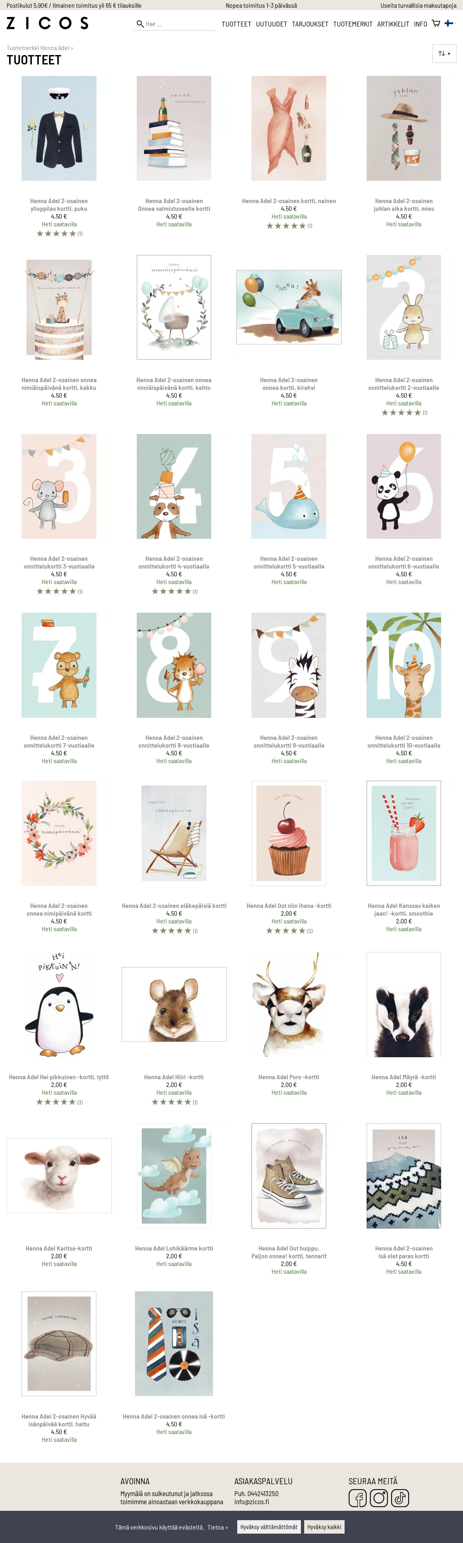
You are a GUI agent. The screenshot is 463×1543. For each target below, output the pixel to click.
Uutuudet (271, 23)
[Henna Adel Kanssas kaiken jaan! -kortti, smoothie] (404, 861)
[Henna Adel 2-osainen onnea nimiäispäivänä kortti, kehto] (174, 339)
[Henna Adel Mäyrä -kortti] (404, 1033)
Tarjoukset (310, 23)
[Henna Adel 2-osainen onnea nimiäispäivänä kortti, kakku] (59, 339)
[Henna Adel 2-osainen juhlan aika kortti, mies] (404, 160)
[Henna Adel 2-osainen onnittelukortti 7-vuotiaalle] (59, 692)
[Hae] (174, 24)
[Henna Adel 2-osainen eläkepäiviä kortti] (174, 861)
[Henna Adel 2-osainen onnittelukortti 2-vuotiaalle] (404, 339)
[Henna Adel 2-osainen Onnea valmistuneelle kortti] (174, 160)
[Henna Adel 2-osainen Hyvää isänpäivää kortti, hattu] (59, 1370)
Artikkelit (393, 23)
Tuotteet (237, 23)
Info (420, 23)
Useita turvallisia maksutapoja (418, 5)
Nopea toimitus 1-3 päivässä (261, 5)
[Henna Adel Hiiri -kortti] (174, 1033)
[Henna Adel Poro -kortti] (289, 1033)
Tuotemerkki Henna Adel (40, 47)
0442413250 (262, 1493)
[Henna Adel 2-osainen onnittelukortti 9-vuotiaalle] (289, 692)
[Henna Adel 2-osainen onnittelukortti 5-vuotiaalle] (289, 518)
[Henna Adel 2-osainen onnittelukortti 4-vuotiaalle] (174, 518)
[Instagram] (379, 1498)
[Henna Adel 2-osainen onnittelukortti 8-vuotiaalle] (174, 692)
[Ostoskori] (436, 23)
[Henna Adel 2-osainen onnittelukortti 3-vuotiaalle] (59, 518)
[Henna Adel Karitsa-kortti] (59, 1202)
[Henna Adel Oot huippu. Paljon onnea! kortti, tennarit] (289, 1202)
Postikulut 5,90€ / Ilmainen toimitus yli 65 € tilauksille (74, 5)
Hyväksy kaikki (324, 1526)
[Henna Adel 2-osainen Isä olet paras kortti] (404, 1202)
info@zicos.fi (251, 1501)
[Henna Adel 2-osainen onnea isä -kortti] (174, 1370)
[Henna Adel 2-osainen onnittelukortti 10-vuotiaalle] (404, 692)
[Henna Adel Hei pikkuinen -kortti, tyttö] (59, 1033)
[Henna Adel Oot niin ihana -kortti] (289, 861)
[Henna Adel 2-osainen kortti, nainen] (289, 160)
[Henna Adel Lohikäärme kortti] (174, 1202)
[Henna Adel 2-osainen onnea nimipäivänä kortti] (59, 861)
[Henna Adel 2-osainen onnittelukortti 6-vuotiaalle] (404, 518)
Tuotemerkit (353, 23)
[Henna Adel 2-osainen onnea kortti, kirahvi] (289, 339)
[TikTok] (400, 1498)
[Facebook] (358, 1498)
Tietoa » (217, 1527)
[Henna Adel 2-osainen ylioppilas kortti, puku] (59, 160)
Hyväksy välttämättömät (269, 1526)
